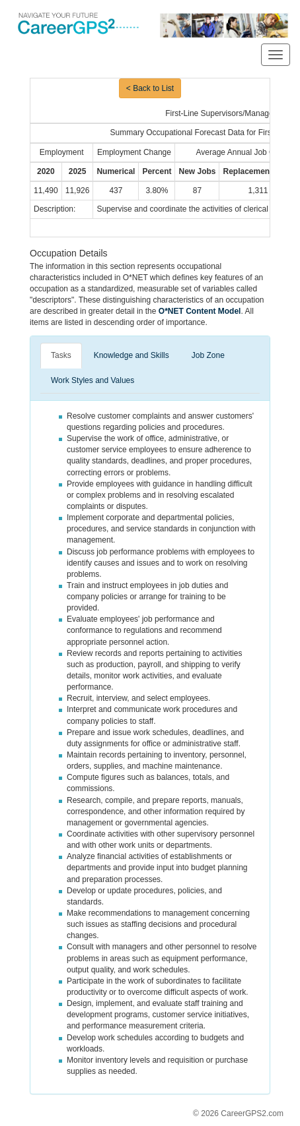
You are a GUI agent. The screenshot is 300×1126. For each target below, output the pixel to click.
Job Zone (208, 355)
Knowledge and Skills (131, 355)
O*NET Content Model (200, 311)
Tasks (61, 355)
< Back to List (150, 88)
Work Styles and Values (92, 380)
